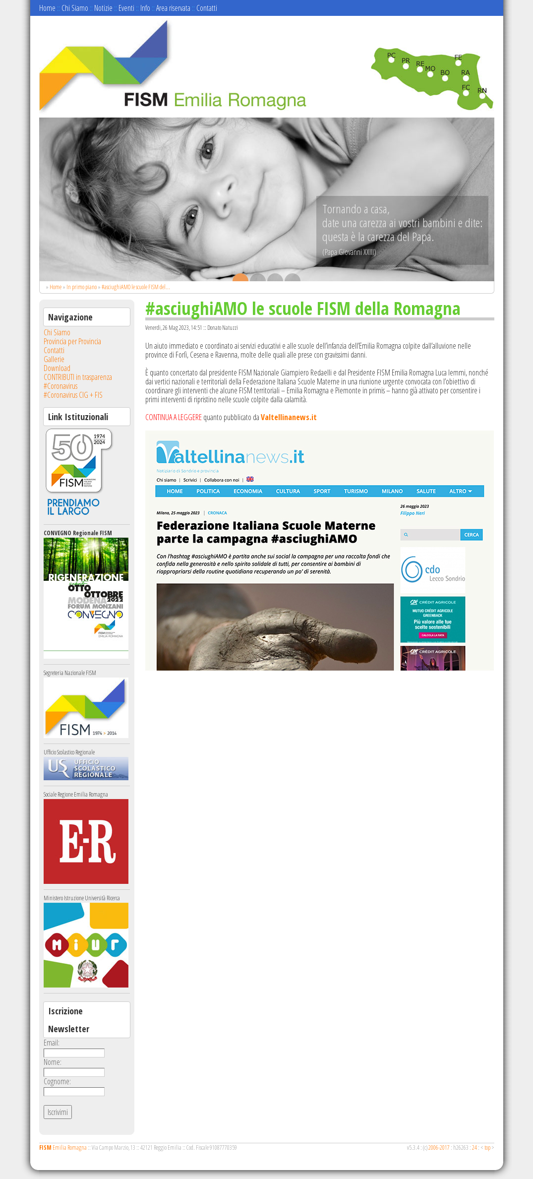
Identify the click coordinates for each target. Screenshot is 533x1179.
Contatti (206, 7)
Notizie (103, 7)
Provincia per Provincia (72, 341)
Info (145, 7)
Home (47, 7)
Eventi (126, 7)
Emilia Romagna (63, 1147)
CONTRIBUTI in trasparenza (78, 377)
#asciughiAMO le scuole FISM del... (136, 287)
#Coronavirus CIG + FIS (73, 394)
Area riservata (173, 7)
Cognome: (57, 1081)
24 (474, 1147)
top (487, 1147)
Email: (51, 1042)
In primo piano (81, 287)
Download (57, 368)
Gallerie (54, 359)
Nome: (52, 1061)
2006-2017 (439, 1147)
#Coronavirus (60, 385)
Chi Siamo (74, 7)
